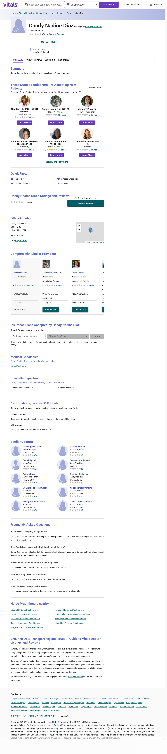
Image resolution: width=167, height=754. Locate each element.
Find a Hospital (35, 710)
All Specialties (141, 707)
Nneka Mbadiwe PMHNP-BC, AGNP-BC (24, 142)
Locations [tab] (50, 60)
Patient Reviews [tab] (34, 60)
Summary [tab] (18, 60)
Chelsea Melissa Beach (81, 501)
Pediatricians (35, 707)
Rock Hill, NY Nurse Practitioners (25, 623)
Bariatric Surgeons (40, 699)
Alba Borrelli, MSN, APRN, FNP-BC (24, 110)
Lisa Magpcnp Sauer (32, 447)
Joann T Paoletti (87, 109)
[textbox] (43, 4)
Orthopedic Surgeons (134, 703)
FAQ (24, 716)
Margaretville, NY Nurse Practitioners (27, 627)
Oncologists (90, 703)
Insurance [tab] (63, 60)
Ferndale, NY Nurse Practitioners (69, 610)
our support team (75, 677)
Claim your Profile (93, 26)
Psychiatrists (73, 707)
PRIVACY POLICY (48, 716)
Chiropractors (67, 699)
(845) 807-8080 (20, 240)
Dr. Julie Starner (77, 447)
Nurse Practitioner (19, 366)
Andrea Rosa (29, 474)
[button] (90, 230)
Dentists (78, 699)
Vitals (102, 242)
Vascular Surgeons (127, 707)
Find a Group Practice (52, 710)
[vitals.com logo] (10, 5)
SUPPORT (15, 716)
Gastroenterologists (18, 703)
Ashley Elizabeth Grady (34, 501)
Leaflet (88, 242)
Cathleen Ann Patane (80, 460)
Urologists (113, 707)
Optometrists (119, 703)
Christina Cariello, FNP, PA (87, 142)
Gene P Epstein (30, 460)
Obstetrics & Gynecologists (73, 703)
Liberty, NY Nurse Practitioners (24, 610)
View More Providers (57, 161)
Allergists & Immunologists (21, 699)
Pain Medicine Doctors (19, 707)
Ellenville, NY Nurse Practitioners (69, 623)
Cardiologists (54, 699)
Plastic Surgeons (49, 707)
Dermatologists (89, 699)
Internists (45, 703)
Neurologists (56, 703)
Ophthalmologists (104, 703)
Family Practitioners (143, 699)
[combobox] (43, 4)
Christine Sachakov (79, 474)
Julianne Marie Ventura (81, 488)
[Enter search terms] (68, 336)
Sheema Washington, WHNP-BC (55, 142)
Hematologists (33, 703)
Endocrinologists (127, 699)
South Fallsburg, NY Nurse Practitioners (72, 614)
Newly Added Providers (19, 710)
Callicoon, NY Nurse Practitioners (25, 619)
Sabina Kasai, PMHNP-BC (56, 109)
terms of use (53, 725)
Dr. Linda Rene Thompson (35, 488)
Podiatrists (62, 707)
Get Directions (17, 235)
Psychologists (86, 707)
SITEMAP (33, 716)
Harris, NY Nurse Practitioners (24, 614)
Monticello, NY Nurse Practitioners (70, 619)
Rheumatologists (100, 707)
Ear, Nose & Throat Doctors (108, 699)
